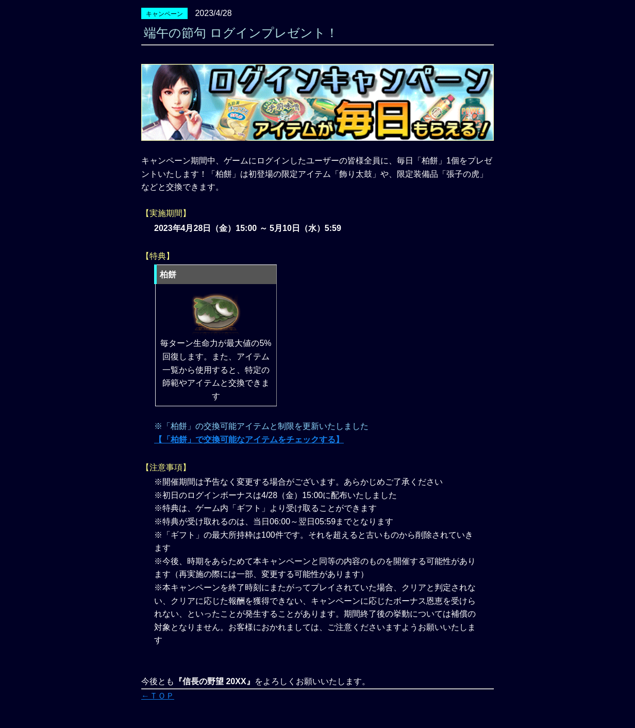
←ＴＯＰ (157, 695)
